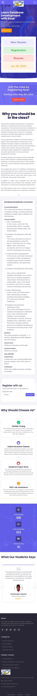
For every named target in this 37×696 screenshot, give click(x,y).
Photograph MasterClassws (10, 665)
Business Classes (7, 647)
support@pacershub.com (9, 684)
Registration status (7, 391)
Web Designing (6, 644)
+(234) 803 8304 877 (8, 687)
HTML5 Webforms (7, 659)
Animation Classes (7, 650)
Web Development (7, 641)
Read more (6, 30)
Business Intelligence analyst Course (12, 662)
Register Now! (18, 100)
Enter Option (30, 394)
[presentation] (2, 586)
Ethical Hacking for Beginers (10, 668)
